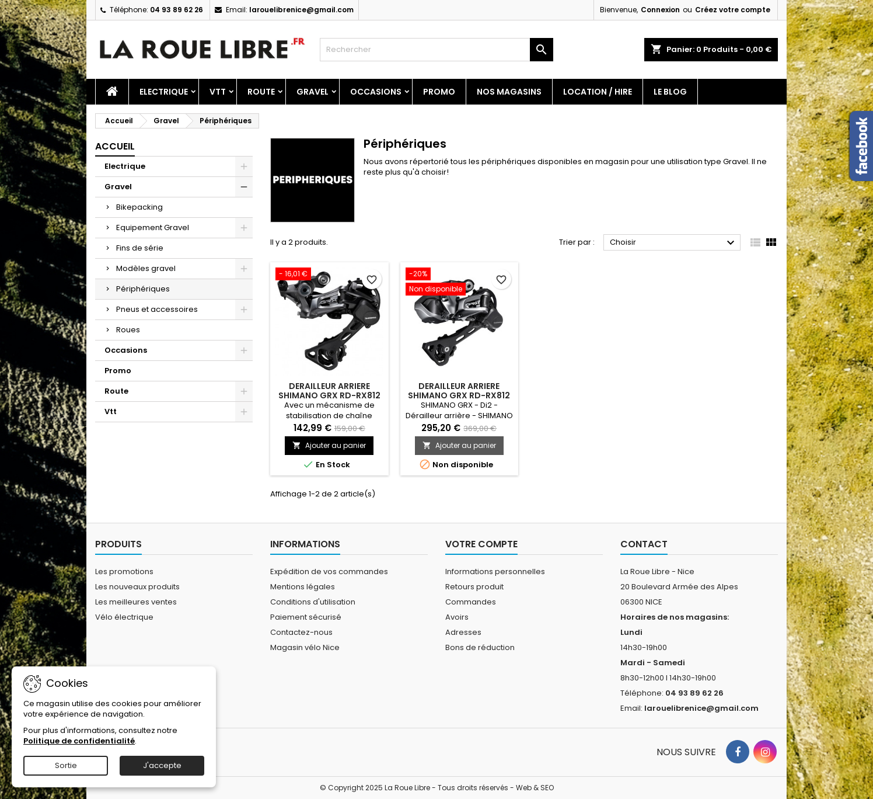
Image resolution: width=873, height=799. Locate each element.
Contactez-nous (301, 632)
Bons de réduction (480, 647)
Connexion (660, 10)
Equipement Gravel (152, 227)
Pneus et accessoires (157, 309)
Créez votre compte (732, 10)
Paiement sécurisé (305, 617)
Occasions (375, 92)
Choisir (674, 243)
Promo (439, 92)
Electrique (163, 92)
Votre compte (481, 544)
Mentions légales (302, 586)
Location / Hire (597, 92)
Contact (644, 544)
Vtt (217, 92)
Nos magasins (509, 92)
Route (261, 92)
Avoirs (457, 617)
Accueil (115, 146)
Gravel (312, 92)
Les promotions (124, 571)
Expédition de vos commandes (329, 571)
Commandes (470, 601)
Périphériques (143, 288)
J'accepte (162, 765)
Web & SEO (535, 788)
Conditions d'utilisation (312, 601)
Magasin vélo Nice (305, 647)
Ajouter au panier (329, 445)
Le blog (670, 92)
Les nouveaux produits (137, 586)
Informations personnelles (495, 571)
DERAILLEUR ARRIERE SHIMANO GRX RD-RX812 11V (329, 395)
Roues (128, 329)
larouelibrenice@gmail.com (301, 10)
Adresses (463, 632)
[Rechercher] (436, 49)
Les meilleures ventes (136, 601)
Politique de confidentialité (79, 740)
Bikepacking (139, 207)
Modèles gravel (146, 268)
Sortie (66, 765)
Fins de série (139, 247)
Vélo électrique (124, 617)
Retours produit (474, 586)
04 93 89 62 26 (176, 10)
